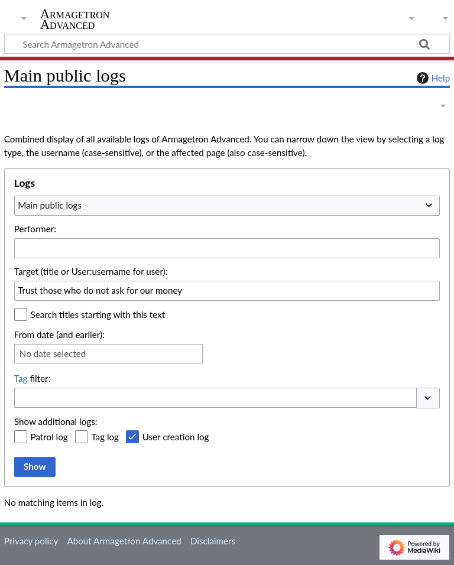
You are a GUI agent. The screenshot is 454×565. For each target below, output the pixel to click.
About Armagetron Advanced (124, 540)
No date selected (53, 353)
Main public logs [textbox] (50, 205)
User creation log (175, 436)
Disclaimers (212, 540)
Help (432, 78)
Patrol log (49, 436)
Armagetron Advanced (75, 19)
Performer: (35, 228)
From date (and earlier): (59, 334)
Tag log (105, 436)
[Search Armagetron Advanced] (227, 43)
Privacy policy (31, 540)
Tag (21, 378)
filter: (32, 378)
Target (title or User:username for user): (91, 271)
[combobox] (227, 206)
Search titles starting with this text (98, 314)
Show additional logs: (56, 421)
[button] (428, 398)
